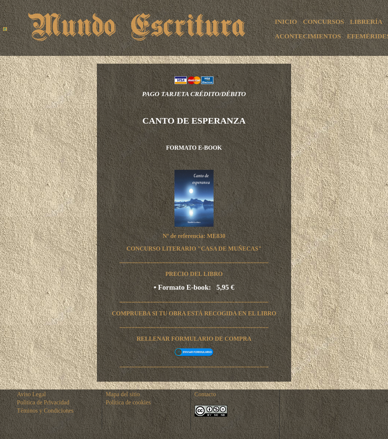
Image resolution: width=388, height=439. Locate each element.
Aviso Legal (31, 394)
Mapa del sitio (123, 394)
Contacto (205, 394)
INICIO (286, 21)
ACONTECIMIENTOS (308, 36)
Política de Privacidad (43, 402)
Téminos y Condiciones (45, 410)
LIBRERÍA (366, 21)
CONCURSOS (323, 21)
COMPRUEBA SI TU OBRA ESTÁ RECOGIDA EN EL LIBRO (194, 313)
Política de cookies (128, 402)
